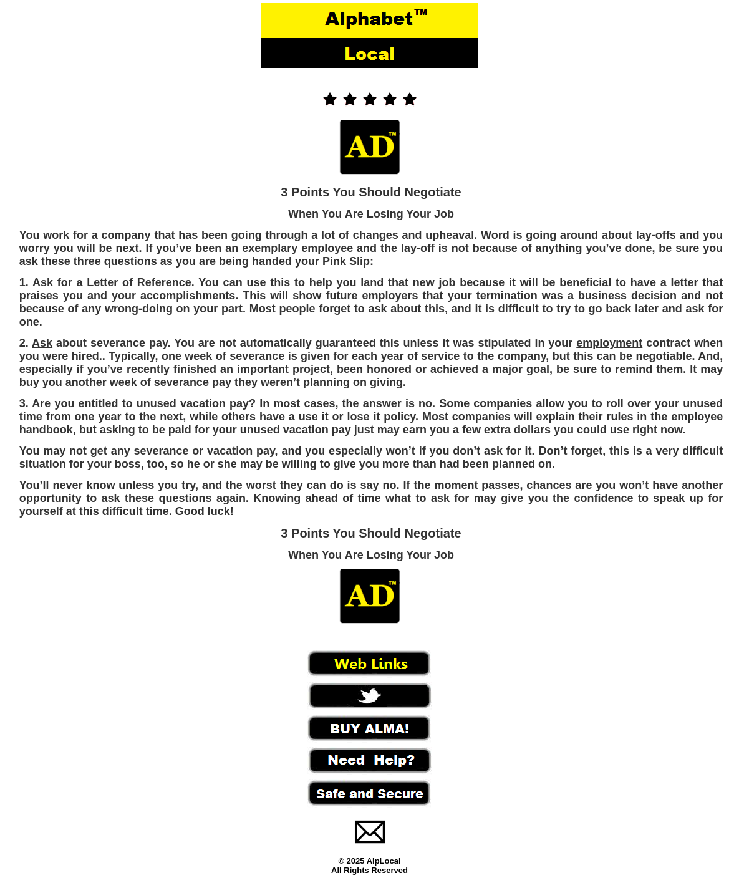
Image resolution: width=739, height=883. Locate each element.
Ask (42, 282)
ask (440, 498)
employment (609, 343)
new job (434, 282)
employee (327, 248)
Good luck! (204, 511)
